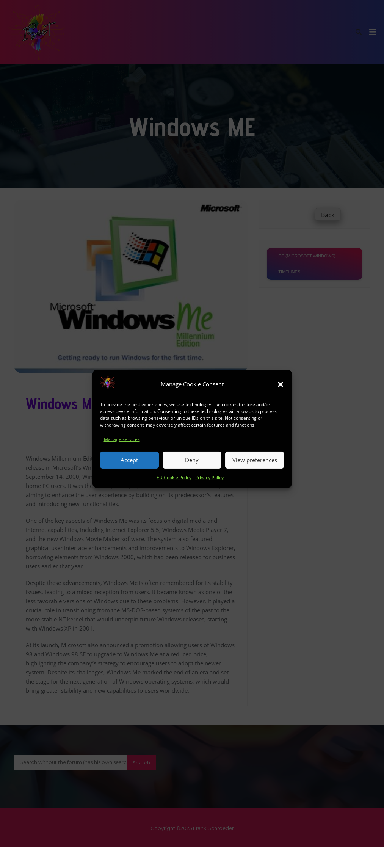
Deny (192, 467)
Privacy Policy (209, 484)
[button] (280, 391)
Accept (129, 467)
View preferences (254, 467)
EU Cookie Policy (174, 484)
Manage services (122, 446)
